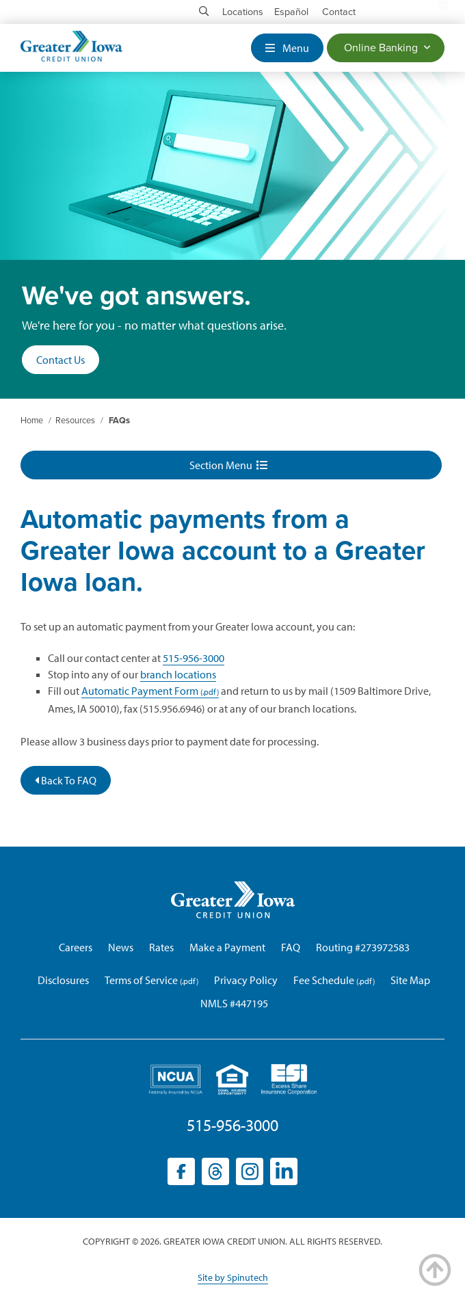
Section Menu (228, 465)
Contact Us (60, 360)
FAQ (290, 947)
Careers (75, 947)
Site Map (410, 980)
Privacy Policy (246, 980)
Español (291, 12)
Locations (242, 12)
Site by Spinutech (233, 1277)
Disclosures (63, 980)
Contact (339, 12)
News (120, 947)
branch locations (178, 674)
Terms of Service (141, 980)
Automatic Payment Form (139, 691)
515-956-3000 (193, 658)
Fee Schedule (323, 980)
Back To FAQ (65, 780)
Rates (161, 947)
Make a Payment (227, 947)
